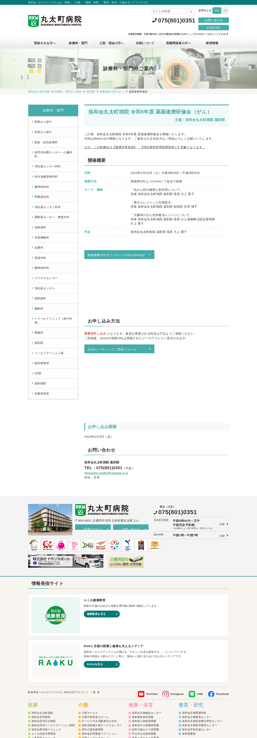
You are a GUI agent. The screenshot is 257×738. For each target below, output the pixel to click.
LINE (200, 605)
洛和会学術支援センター (197, 641)
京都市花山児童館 (143, 670)
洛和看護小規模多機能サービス (100, 670)
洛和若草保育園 (141, 691)
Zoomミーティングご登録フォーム (112, 301)
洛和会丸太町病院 (42, 624)
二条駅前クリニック (44, 649)
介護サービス (90, 624)
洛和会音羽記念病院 (44, 632)
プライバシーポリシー (107, 709)
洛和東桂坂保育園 (143, 628)
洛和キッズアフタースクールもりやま (155, 686)
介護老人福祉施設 (92, 682)
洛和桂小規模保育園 (144, 632)
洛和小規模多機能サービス (98, 666)
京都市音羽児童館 (143, 662)
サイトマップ (81, 709)
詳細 (222, 435)
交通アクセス (93, 441)
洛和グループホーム (94, 662)
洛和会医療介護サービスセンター (102, 637)
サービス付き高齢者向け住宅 (99, 632)
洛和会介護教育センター (197, 628)
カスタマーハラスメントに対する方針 (203, 709)
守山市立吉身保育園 (144, 645)
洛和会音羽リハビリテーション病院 (53, 637)
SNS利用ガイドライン (138, 709)
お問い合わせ (214, 20)
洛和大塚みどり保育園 (145, 641)
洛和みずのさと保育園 (145, 649)
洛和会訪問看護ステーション (99, 645)
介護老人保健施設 (92, 678)
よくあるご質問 (166, 709)
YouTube (151, 605)
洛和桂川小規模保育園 (145, 637)
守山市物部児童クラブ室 (147, 682)
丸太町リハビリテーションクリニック (55, 653)
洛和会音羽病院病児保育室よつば (152, 695)
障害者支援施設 (91, 686)
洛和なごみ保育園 (143, 657)
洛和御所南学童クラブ (145, 678)
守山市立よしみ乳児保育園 (148, 653)
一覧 (93, 603)
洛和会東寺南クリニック (46, 641)
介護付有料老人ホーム (95, 628)
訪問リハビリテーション (96, 649)
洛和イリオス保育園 (144, 699)
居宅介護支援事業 (92, 641)
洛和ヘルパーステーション (98, 653)
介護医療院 (88, 674)
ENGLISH (213, 27)
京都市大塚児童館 (143, 666)
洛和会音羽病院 (41, 628)
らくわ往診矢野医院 (44, 645)
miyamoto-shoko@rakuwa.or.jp (106, 368)
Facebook (222, 605)
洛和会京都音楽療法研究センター (202, 632)
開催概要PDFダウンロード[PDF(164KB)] (116, 255)
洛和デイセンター (92, 657)
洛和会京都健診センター (147, 624)
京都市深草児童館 (143, 674)
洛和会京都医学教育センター (199, 637)
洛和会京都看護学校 (194, 624)
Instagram (177, 605)
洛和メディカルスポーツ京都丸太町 (53, 657)
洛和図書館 (189, 645)
